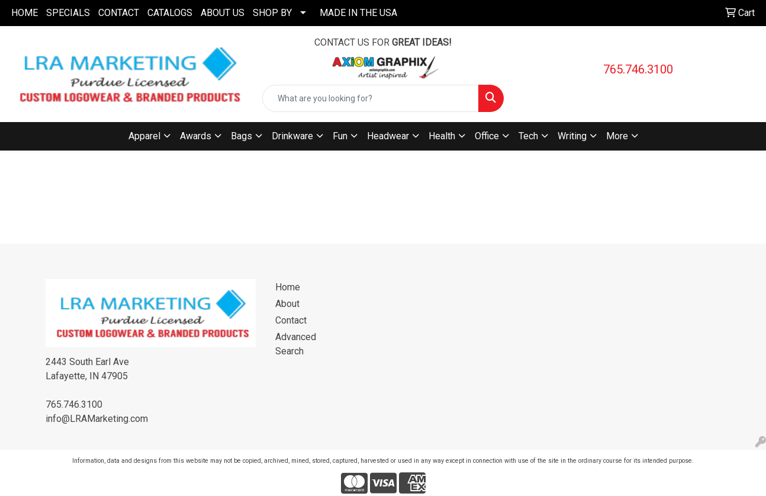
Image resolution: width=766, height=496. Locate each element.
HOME (24, 12)
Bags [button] (241, 136)
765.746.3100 (638, 69)
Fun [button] (340, 136)
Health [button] (442, 136)
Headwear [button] (388, 136)
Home (287, 287)
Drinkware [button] (292, 136)
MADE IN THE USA (358, 12)
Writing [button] (572, 136)
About (287, 303)
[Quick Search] (370, 98)
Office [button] (487, 136)
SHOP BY (272, 12)
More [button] (617, 136)
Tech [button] (528, 136)
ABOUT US (222, 12)
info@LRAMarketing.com (97, 418)
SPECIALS (68, 12)
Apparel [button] (144, 136)
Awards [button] (195, 136)
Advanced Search (295, 344)
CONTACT (118, 12)
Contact (291, 320)
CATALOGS (169, 12)
